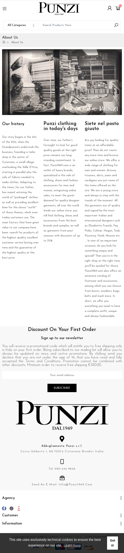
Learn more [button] (72, 545)
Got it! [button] (112, 543)
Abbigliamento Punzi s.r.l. (62, 446)
